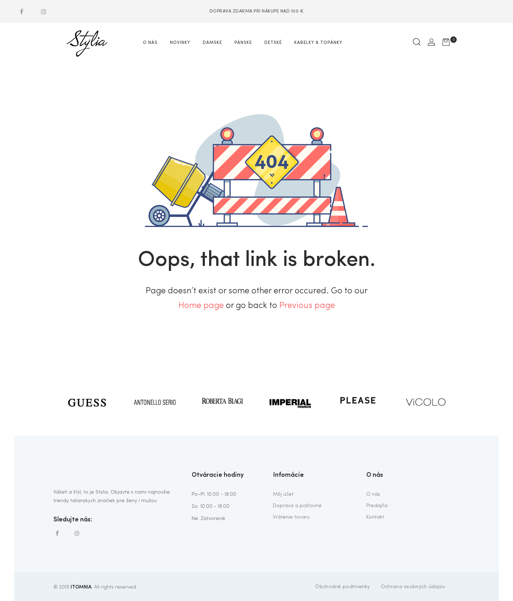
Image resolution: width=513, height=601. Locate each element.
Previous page (307, 306)
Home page (201, 306)
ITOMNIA (81, 586)
